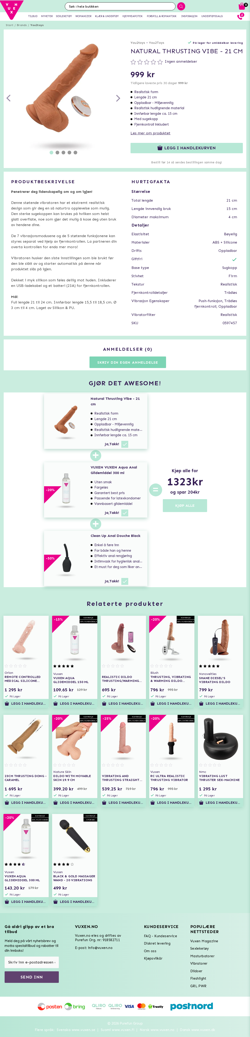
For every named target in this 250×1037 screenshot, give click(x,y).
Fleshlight (198, 978)
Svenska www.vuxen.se (76, 1030)
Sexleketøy (199, 948)
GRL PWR (198, 986)
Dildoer (196, 971)
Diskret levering (157, 943)
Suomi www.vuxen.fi (117, 1030)
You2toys (37, 25)
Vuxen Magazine (204, 941)
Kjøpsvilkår (153, 958)
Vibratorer (199, 963)
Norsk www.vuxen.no (157, 1030)
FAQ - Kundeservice (160, 936)
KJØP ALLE (185, 505)
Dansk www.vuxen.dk (197, 1030)
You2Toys (156, 43)
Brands (22, 25)
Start (9, 25)
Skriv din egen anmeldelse (127, 362)
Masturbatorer (202, 956)
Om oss (150, 951)
